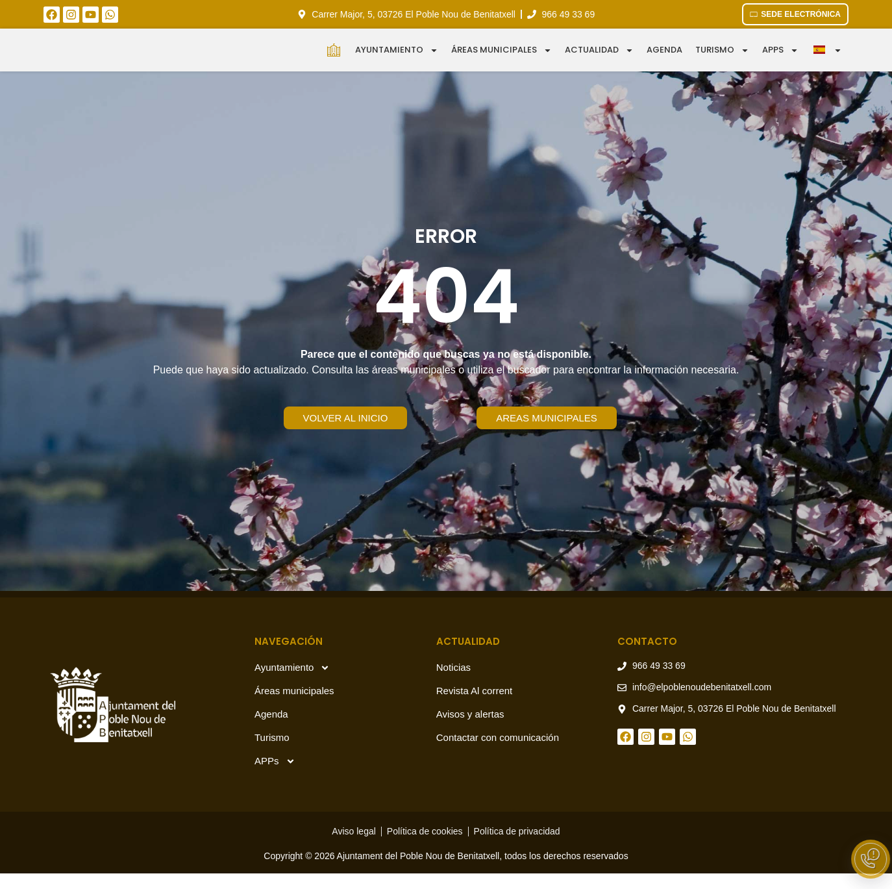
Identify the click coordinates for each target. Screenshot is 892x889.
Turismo (722, 58)
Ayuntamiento (396, 58)
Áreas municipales (501, 58)
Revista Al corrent (474, 706)
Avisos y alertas (470, 729)
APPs (274, 777)
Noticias (453, 682)
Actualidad (599, 58)
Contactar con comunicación (497, 752)
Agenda (664, 57)
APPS (780, 58)
